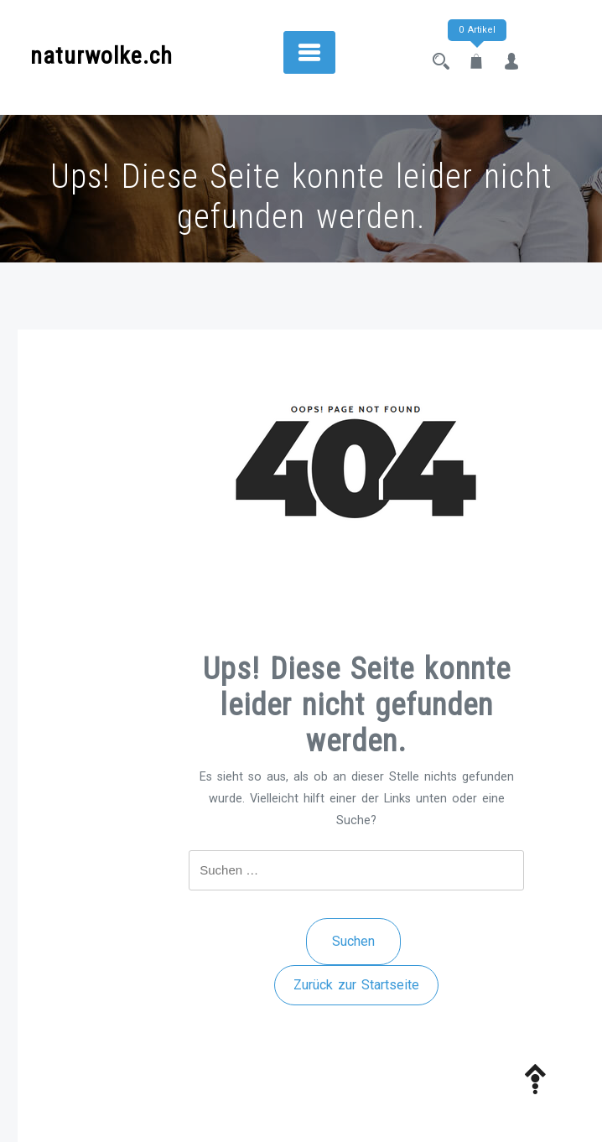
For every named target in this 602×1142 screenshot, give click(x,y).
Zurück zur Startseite (356, 985)
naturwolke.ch (101, 56)
